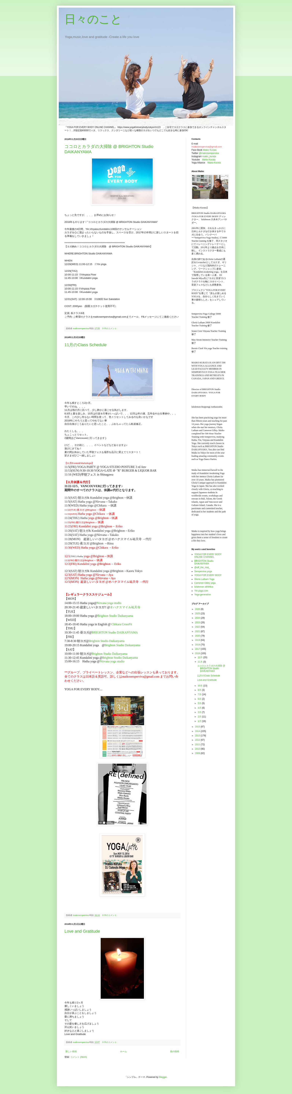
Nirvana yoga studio (110, 603)
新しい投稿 (71, 1051)
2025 (198, 613)
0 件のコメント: (110, 328)
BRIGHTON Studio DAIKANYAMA (115, 632)
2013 (198, 735)
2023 (198, 622)
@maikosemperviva (209, 153)
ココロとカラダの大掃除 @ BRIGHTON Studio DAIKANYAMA (211, 668)
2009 (198, 753)
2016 (198, 653)
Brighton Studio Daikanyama (115, 615)
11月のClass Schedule (85, 344)
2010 (198, 749)
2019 (198, 640)
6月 (200, 699)
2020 (198, 635)
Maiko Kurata (210, 150)
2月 (200, 716)
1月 (200, 721)
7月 (200, 694)
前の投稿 (174, 1051)
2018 (198, 644)
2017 (198, 649)
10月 (200, 685)
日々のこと (93, 19)
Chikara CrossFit (121, 624)
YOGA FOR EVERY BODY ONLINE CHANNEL (207, 555)
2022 (198, 626)
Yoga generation (202, 594)
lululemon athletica (203, 586)
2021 (198, 631)
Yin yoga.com (201, 590)
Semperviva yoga (203, 571)
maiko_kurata (209, 156)
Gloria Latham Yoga (204, 579)
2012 (198, 740)
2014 (198, 731)
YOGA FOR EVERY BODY (208, 575)
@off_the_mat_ (202, 567)
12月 (200, 657)
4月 (200, 708)
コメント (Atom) (78, 1057)
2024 (198, 618)
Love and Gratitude (82, 931)
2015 (198, 726)
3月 (200, 712)
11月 (200, 661)
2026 (198, 609)
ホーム (123, 1051)
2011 (198, 744)
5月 (200, 703)
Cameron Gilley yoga (205, 583)
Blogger (163, 1077)
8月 (200, 690)
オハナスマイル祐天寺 (125, 607)
